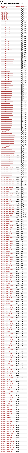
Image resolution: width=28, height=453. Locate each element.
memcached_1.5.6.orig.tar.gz (6, 129)
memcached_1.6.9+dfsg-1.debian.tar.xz (8, 437)
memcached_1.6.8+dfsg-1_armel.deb (7, 429)
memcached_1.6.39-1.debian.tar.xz (7, 365)
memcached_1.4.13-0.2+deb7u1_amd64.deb (5, 13)
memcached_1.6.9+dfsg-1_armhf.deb (7, 447)
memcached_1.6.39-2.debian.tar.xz (7, 377)
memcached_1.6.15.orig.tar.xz (6, 203)
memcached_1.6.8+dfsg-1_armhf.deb (7, 431)
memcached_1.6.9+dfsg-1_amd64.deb (7, 441)
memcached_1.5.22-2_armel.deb (6, 77)
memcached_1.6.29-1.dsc (5, 303)
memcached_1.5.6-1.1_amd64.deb (7, 105)
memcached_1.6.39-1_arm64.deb (7, 371)
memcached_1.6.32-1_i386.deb (6, 329)
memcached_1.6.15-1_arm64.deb (7, 195)
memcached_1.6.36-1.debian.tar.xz (7, 333)
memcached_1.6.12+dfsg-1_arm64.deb (7, 153)
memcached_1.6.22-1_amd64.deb (7, 257)
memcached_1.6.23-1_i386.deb (6, 281)
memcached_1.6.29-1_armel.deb (6, 309)
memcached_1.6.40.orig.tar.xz (6, 403)
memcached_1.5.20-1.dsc (5, 65)
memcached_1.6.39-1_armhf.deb (6, 373)
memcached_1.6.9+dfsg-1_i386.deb (7, 449)
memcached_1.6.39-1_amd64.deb (7, 369)
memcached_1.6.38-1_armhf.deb (6, 359)
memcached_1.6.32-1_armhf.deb (6, 327)
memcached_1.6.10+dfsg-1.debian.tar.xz (5, 131)
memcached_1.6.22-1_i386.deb (6, 265)
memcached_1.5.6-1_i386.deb (6, 127)
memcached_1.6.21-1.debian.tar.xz (7, 237)
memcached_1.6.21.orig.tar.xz (6, 251)
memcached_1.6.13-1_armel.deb (6, 171)
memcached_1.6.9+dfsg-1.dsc (6, 439)
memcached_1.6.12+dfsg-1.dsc (6, 149)
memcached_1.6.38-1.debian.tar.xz (7, 349)
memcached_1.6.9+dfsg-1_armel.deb (7, 445)
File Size (17, 6)
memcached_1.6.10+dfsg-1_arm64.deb (7, 137)
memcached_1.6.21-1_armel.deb (6, 245)
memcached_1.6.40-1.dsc (5, 393)
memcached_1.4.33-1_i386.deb (6, 49)
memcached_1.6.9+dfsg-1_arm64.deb (7, 443)
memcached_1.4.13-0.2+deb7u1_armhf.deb (5, 17)
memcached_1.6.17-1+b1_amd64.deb (7, 205)
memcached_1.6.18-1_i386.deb (6, 233)
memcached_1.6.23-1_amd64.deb (7, 273)
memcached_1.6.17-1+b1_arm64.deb (7, 207)
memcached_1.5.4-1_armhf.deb (6, 95)
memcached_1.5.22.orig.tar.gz (6, 83)
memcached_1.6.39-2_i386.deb (6, 387)
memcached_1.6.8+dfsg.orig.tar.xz (7, 435)
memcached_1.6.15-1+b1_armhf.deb (7, 185)
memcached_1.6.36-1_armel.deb (6, 341)
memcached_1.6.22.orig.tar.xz (6, 267)
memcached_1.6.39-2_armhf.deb (6, 385)
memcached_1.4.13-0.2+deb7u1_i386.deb (4, 19)
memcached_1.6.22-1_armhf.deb (6, 263)
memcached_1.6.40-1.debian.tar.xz (7, 391)
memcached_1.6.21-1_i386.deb (6, 249)
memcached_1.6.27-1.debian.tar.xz (7, 285)
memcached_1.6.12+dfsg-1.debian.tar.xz (5, 147)
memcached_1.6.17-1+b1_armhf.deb (7, 211)
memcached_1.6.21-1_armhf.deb (6, 247)
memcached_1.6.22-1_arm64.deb (7, 259)
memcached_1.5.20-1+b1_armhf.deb (7, 59)
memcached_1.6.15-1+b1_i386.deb (7, 187)
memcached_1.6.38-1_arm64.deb (7, 355)
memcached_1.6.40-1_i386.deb (6, 401)
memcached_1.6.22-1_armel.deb (6, 261)
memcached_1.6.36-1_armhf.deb (6, 343)
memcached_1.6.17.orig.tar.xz (6, 219)
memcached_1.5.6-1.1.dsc (5, 103)
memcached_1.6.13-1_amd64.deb (7, 167)
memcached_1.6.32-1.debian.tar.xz (7, 317)
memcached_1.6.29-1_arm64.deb (7, 307)
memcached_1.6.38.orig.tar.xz (6, 363)
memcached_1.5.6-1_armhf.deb (6, 125)
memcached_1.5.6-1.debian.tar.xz (7, 115)
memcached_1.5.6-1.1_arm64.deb (7, 107)
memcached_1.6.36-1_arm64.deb (7, 339)
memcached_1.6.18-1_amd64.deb (7, 225)
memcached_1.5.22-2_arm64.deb (7, 75)
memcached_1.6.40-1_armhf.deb (6, 399)
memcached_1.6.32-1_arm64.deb (7, 323)
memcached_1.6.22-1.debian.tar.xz (7, 253)
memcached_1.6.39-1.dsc (5, 367)
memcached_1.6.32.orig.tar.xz (6, 331)
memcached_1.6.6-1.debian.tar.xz (7, 405)
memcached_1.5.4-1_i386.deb (6, 97)
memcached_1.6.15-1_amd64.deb (7, 193)
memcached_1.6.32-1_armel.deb (6, 325)
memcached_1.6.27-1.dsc (5, 287)
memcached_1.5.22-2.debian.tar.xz (7, 69)
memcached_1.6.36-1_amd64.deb (7, 337)
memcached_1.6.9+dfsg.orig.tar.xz (7, 451)
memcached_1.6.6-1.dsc (5, 407)
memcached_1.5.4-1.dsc (5, 87)
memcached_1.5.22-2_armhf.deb (6, 79)
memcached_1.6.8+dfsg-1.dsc (6, 423)
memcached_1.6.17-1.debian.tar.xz (7, 215)
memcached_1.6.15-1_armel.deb (6, 197)
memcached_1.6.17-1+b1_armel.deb (7, 209)
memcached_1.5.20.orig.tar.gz (6, 67)
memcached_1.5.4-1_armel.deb (6, 93)
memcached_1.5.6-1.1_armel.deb (6, 109)
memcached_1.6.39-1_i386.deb (6, 375)
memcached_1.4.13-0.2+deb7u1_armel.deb (5, 15)
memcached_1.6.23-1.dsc (5, 271)
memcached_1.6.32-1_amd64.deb (7, 321)
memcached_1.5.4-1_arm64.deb (6, 91)
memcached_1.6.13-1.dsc (5, 165)
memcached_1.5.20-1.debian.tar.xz (7, 63)
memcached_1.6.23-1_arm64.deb (7, 275)
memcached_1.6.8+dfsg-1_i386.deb (7, 433)
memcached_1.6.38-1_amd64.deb (7, 353)
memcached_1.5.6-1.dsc (5, 117)
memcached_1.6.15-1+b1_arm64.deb (7, 181)
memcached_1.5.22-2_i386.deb (6, 81)
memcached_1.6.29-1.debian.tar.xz (7, 301)
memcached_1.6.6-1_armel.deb (6, 413)
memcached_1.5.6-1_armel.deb (6, 123)
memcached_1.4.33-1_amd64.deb (7, 41)
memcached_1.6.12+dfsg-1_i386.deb (7, 159)
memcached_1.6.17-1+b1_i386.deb (7, 213)
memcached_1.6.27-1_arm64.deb (7, 291)
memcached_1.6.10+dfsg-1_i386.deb (7, 143)
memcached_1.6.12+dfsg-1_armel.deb (7, 155)
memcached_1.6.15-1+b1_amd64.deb (7, 179)
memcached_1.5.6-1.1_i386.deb (6, 113)
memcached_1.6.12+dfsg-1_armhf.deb (7, 157)
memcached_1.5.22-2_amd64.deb (7, 73)
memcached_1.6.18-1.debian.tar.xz (7, 221)
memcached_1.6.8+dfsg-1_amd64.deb (7, 425)
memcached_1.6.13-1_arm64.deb (7, 169)
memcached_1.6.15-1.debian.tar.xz (7, 189)
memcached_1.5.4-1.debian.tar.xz (7, 85)
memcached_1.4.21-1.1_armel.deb (7, 29)
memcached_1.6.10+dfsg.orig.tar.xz (7, 145)
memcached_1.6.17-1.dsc (5, 217)
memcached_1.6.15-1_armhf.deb (6, 199)
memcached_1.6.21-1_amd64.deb (7, 241)
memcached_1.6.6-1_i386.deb (6, 417)
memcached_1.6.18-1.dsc (5, 223)
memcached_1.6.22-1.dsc (5, 255)
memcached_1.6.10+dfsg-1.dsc (6, 133)
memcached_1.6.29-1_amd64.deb (7, 305)
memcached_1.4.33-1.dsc (5, 39)
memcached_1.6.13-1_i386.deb (6, 175)
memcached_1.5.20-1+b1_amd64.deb (7, 53)
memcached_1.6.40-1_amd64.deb (7, 395)
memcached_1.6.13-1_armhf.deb (6, 173)
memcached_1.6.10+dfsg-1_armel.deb (7, 139)
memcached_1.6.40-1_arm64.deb (7, 397)
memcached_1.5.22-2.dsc (5, 71)
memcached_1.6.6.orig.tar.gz (6, 419)
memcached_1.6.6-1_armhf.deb (6, 415)
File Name (3, 6)
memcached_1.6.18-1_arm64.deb (7, 227)
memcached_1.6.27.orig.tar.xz (6, 299)
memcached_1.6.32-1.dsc (5, 319)
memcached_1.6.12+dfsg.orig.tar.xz (7, 161)
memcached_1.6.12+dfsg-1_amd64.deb (8, 151)
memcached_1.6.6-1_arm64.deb (6, 411)
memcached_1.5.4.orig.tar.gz (6, 99)
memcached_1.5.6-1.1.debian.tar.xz (7, 101)
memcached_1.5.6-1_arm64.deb (6, 121)
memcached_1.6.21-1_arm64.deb (7, 243)
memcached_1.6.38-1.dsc (5, 351)
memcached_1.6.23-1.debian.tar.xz (7, 269)
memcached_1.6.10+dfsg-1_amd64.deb (8, 135)
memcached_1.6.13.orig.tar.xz (6, 177)
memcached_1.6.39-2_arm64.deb (7, 383)
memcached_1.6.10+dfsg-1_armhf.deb (7, 141)
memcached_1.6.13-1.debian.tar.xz (7, 163)
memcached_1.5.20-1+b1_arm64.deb (7, 55)
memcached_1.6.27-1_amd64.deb (7, 289)
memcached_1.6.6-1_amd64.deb (6, 409)
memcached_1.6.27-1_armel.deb (6, 293)
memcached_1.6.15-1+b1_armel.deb (7, 183)
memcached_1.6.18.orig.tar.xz (6, 235)
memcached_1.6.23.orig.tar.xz (6, 283)
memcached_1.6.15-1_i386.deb (6, 201)
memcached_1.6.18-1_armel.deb (6, 229)
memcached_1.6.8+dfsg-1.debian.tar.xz (8, 421)
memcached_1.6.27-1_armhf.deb (6, 295)
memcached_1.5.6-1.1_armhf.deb (7, 111)
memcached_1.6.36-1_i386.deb (6, 345)
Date (22, 6)
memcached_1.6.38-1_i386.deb (6, 361)
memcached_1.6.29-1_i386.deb (6, 313)
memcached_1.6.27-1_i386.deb (6, 297)
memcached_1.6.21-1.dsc (5, 239)
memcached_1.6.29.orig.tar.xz (6, 315)
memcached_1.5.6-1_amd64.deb (6, 119)
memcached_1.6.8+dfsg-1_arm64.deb (7, 427)
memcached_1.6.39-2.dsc (5, 379)
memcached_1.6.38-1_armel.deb (6, 357)
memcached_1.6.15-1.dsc (5, 191)
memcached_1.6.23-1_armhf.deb (6, 279)
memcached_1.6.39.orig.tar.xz (6, 389)
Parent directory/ (4, 7)
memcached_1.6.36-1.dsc (5, 335)
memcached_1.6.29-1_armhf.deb (6, 311)
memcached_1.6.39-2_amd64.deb (7, 381)
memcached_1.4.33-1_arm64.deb (7, 43)
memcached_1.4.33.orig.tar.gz (6, 51)
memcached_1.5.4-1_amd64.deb (6, 89)
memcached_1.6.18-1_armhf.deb (6, 231)
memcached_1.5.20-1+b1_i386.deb (7, 61)
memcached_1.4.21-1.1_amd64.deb (7, 27)
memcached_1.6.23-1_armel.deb (6, 277)
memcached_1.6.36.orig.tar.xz (6, 347)
